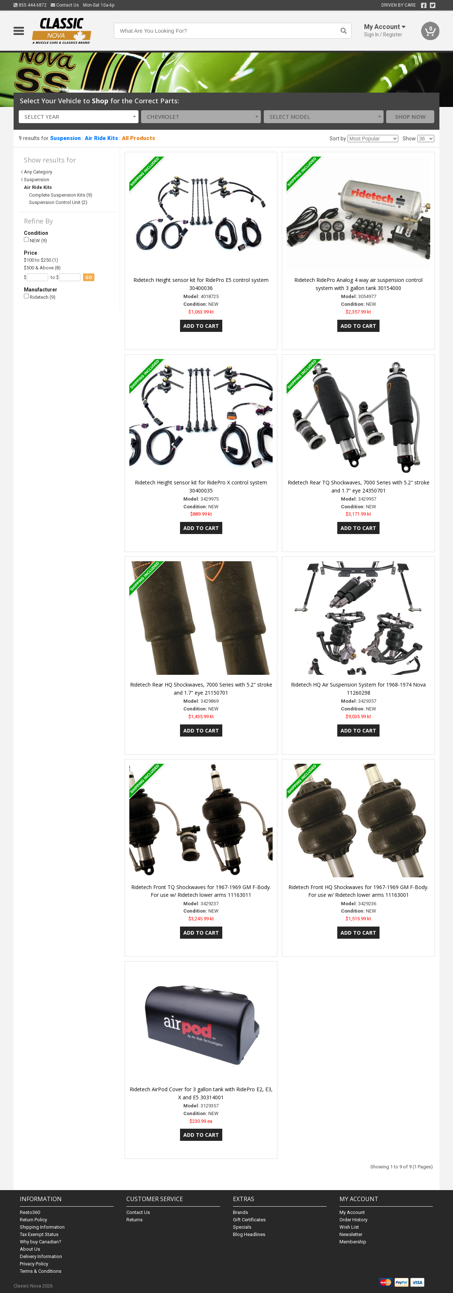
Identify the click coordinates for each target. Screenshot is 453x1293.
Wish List (349, 1227)
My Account (352, 1212)
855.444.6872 (30, 5)
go (88, 277)
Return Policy (33, 1219)
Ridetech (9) (39, 297)
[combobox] (79, 116)
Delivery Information (41, 1256)
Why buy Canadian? (40, 1241)
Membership (352, 1241)
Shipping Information (42, 1227)
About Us (30, 1249)
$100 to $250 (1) (41, 260)
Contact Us (65, 5)
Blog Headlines (249, 1234)
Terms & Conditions (40, 1271)
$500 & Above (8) (42, 268)
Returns (134, 1219)
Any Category (38, 172)
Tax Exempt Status (39, 1234)
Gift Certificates (249, 1219)
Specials (242, 1227)
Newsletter (350, 1234)
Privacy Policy (34, 1264)
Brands (240, 1212)
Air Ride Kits (101, 138)
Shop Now (410, 116)
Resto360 (30, 1212)
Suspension (65, 138)
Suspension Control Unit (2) (58, 202)
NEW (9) (35, 240)
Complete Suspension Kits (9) (60, 195)
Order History (353, 1219)
